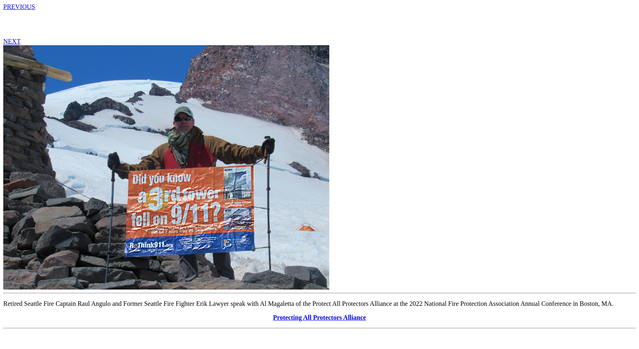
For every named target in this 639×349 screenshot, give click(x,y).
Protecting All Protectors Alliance (319, 317)
